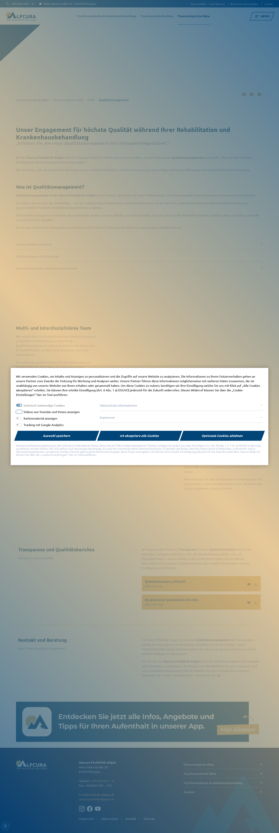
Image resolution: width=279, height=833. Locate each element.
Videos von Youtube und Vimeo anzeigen (52, 412)
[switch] (19, 411)
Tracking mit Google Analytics (44, 425)
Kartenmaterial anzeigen (40, 418)
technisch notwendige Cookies (44, 405)
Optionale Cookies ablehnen (222, 436)
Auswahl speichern (56, 436)
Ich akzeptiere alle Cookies (139, 436)
